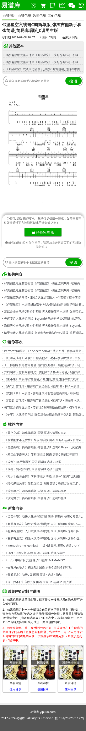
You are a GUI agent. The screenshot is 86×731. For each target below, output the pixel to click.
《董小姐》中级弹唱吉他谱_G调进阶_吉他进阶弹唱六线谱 (41, 379)
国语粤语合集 (70, 662)
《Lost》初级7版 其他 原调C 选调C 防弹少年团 (35, 553)
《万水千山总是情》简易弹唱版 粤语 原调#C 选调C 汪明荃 (42, 476)
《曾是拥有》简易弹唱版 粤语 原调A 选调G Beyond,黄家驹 (43, 447)
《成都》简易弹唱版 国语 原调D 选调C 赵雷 (33, 462)
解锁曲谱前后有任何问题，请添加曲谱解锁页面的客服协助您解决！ (43, 245)
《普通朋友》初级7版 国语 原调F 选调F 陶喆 (33, 575)
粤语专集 (15, 662)
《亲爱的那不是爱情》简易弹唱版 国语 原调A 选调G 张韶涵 (43, 440)
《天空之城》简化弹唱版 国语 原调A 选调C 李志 (35, 433)
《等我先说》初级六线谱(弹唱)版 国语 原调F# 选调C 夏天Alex (44, 516)
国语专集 (43, 662)
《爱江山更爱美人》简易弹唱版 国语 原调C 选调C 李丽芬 (41, 454)
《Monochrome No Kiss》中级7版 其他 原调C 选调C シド (42, 546)
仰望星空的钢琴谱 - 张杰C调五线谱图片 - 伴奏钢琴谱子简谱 (42, 297)
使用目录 (15, 689)
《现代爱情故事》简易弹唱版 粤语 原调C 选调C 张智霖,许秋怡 (44, 483)
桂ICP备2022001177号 (70, 718)
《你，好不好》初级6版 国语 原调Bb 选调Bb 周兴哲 (38, 582)
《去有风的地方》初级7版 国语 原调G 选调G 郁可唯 (38, 567)
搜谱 (73, 80)
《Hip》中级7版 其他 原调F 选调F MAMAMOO (35, 560)
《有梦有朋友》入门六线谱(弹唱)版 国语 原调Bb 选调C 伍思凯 (44, 531)
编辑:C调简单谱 (50, 37)
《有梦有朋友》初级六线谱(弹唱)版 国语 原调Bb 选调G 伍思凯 (44, 524)
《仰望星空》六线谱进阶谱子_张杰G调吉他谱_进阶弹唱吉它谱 (45, 69)
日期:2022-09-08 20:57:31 (20, 37)
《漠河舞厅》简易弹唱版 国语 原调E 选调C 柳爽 (35, 491)
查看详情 (15, 683)
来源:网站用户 (72, 37)
